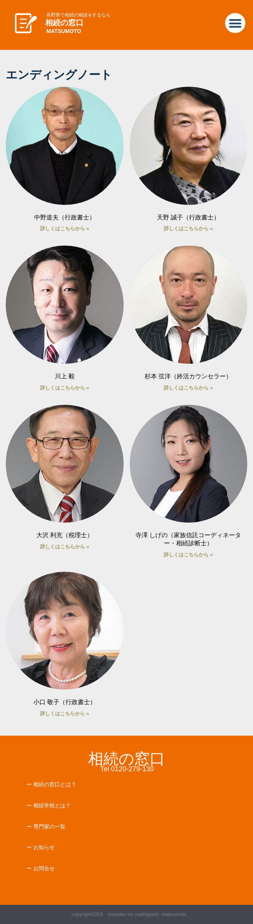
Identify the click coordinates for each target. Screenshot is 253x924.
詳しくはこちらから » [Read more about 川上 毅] (64, 388)
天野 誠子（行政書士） (188, 217)
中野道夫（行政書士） (64, 217)
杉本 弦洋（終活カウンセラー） (188, 376)
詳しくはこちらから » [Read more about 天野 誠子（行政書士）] (188, 228)
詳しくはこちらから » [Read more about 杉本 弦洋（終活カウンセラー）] (188, 388)
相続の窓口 (64, 22)
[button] (235, 23)
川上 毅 (65, 376)
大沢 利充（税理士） (64, 535)
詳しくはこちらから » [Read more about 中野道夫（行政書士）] (64, 228)
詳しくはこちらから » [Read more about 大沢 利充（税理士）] (64, 546)
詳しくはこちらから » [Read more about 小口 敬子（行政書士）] (64, 713)
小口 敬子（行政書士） (64, 702)
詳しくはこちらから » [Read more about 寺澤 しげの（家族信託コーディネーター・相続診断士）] (188, 555)
